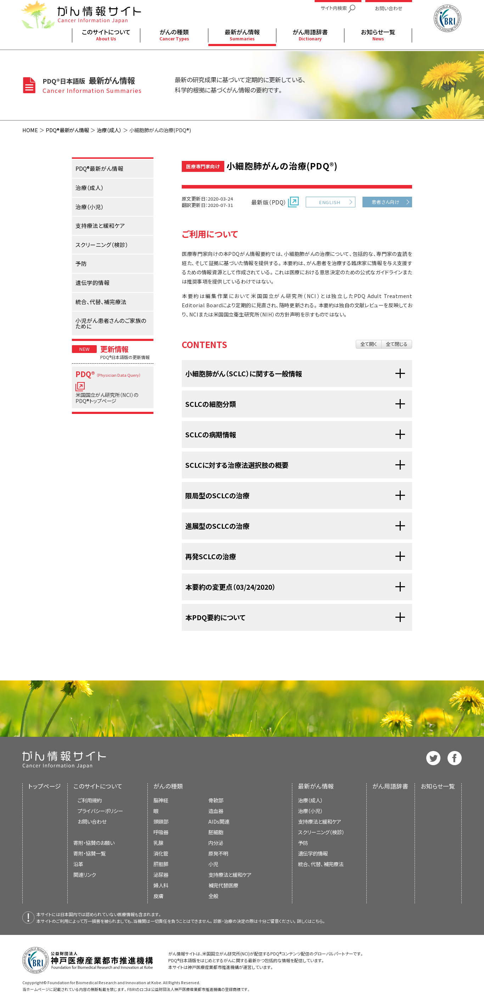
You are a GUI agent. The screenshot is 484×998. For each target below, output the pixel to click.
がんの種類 (168, 786)
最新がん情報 (316, 786)
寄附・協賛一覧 (89, 853)
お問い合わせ (92, 821)
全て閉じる (396, 344)
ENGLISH (329, 202)
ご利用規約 (90, 800)
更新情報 (114, 348)
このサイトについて (98, 786)
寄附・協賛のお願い (93, 842)
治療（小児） (310, 810)
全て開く (368, 344)
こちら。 (319, 921)
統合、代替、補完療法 (320, 864)
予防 (303, 842)
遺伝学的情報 (313, 853)
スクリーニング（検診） (321, 832)
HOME (30, 130)
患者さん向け (386, 201)
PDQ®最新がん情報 (67, 130)
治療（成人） (109, 130)
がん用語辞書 (390, 786)
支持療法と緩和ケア (319, 821)
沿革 (78, 864)
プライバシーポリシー (100, 810)
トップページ (44, 786)
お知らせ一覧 (438, 786)
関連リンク (84, 874)
